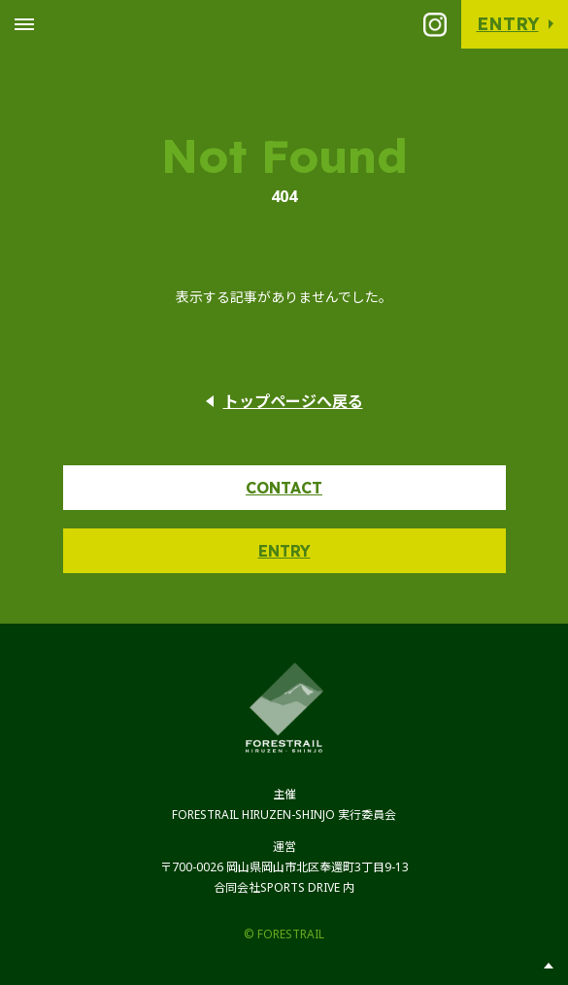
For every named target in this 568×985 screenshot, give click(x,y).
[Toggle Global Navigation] (24, 24)
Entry (508, 24)
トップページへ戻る (293, 401)
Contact (284, 487)
